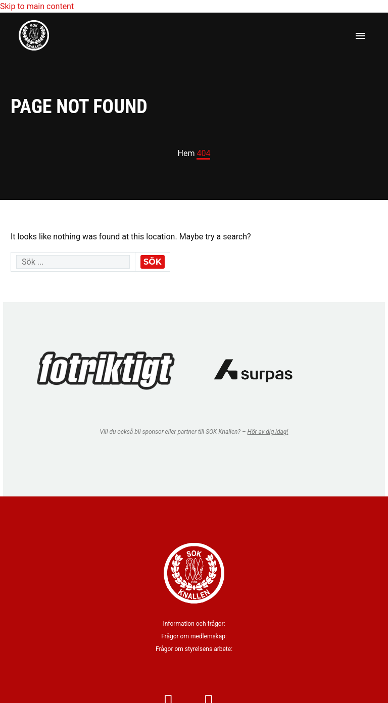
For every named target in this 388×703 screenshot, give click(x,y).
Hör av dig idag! (268, 431)
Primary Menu (360, 36)
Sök (152, 262)
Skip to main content (37, 6)
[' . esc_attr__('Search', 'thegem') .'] (73, 262)
